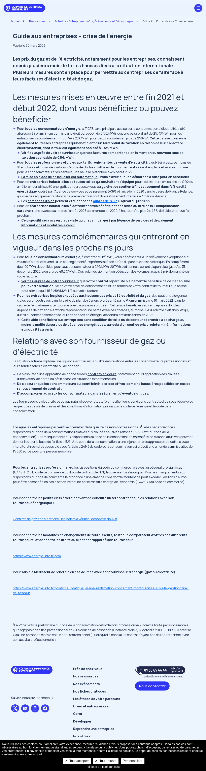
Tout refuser (105, 761)
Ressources (37, 21)
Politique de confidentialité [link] (103, 766)
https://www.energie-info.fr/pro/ (37, 556)
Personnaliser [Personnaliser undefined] (132, 761)
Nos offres (81, 736)
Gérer (77, 713)
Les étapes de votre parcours (96, 699)
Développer (82, 721)
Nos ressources (85, 676)
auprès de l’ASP (105, 201)
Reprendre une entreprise (93, 729)
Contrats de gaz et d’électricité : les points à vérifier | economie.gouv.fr (65, 519)
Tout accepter (77, 761)
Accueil (15, 21)
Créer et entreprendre (91, 706)
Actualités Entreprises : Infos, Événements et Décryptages (94, 21)
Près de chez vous (87, 669)
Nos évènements (86, 684)
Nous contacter (152, 685)
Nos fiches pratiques (89, 691)
